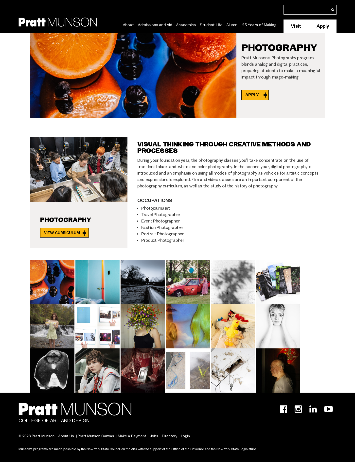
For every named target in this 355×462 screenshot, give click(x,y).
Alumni (232, 25)
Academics (186, 25)
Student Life (211, 25)
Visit (296, 26)
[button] (52, 281)
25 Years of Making (259, 25)
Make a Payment (132, 436)
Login (185, 436)
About (128, 25)
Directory (169, 436)
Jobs (154, 436)
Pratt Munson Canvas (96, 436)
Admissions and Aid (155, 25)
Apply (323, 26)
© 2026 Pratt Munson (36, 436)
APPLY (252, 95)
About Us (66, 436)
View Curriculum (62, 233)
